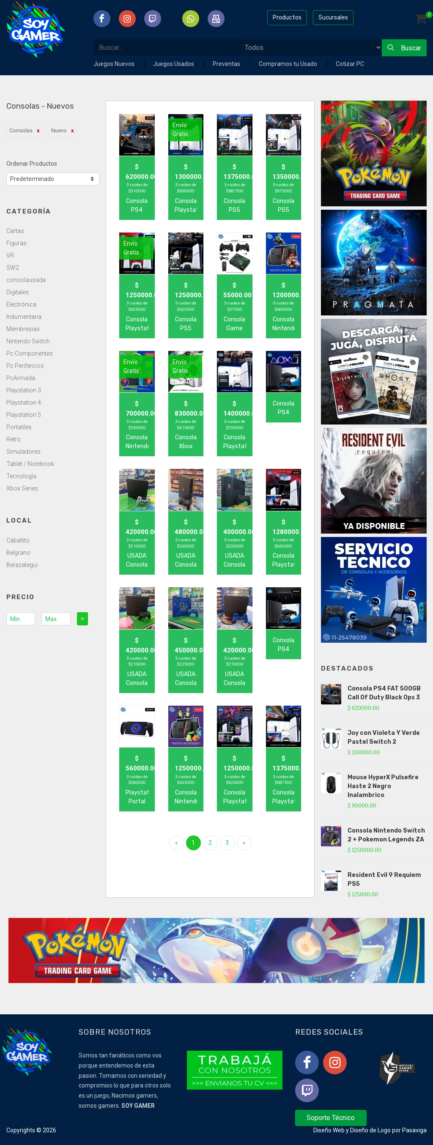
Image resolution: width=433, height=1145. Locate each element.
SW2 (12, 267)
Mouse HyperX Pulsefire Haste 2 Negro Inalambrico (383, 786)
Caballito (18, 540)
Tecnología (21, 476)
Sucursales (333, 17)
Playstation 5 (23, 414)
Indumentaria (23, 316)
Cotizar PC (350, 63)
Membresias (23, 329)
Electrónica (21, 304)
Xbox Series (22, 488)
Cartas (15, 230)
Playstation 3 (23, 390)
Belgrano (18, 552)
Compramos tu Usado (288, 63)
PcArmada (20, 378)
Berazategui (22, 565)
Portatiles (19, 427)
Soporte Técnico (331, 1118)
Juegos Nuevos (114, 63)
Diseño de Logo (370, 1130)
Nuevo (59, 130)
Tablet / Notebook (30, 463)
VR (10, 255)
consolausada (26, 280)
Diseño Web (329, 1130)
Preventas (227, 63)
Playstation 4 (23, 402)
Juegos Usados (174, 63)
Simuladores (23, 451)
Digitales (17, 292)
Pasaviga (414, 1130)
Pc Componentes (29, 353)
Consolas (21, 130)
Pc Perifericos (25, 365)
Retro (13, 439)
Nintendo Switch (28, 341)
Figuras (16, 243)
